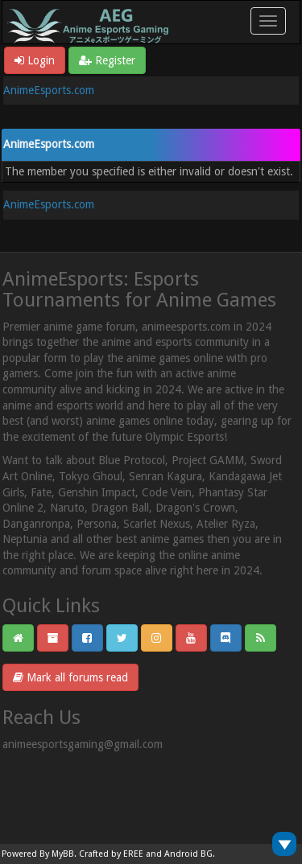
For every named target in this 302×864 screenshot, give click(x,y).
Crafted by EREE (111, 854)
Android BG (188, 854)
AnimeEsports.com (48, 90)
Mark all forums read (70, 677)
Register (107, 60)
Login (34, 60)
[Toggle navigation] (268, 21)
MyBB (63, 854)
